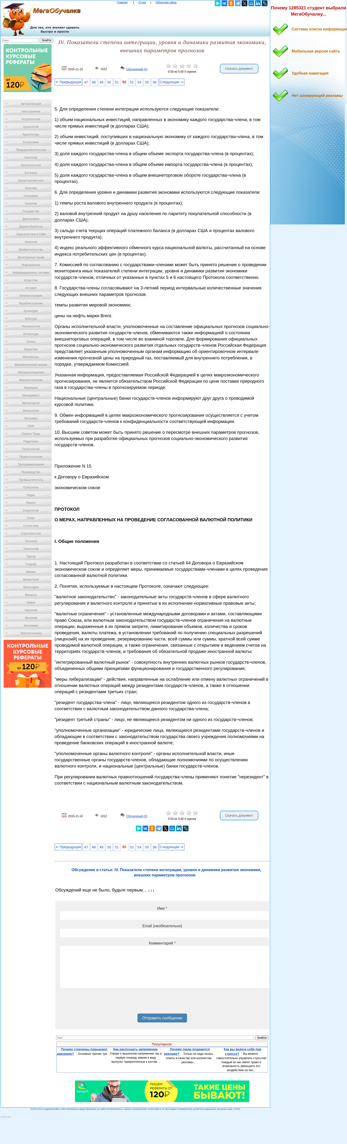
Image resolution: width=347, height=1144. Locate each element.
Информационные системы (30, 272)
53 (132, 82)
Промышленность (31, 479)
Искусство (31, 280)
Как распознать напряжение (135, 1049)
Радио (31, 495)
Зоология (31, 242)
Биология (31, 157)
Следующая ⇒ (171, 82)
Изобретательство (31, 249)
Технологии (31, 549)
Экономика (30, 625)
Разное (31, 503)
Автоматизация (31, 104)
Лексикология (31, 326)
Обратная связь (165, 2)
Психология (31, 487)
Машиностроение (31, 380)
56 (155, 82)
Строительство (31, 533)
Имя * (162, 908)
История (31, 288)
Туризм (31, 556)
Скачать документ (239, 68)
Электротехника (30, 633)
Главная (122, 2)
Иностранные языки (30, 257)
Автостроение (31, 111)
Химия (31, 602)
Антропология (31, 119)
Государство (31, 211)
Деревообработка (31, 226)
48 (94, 82)
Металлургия (31, 403)
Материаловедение (31, 372)
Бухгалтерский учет (31, 180)
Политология (31, 449)
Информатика (31, 265)
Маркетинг (31, 349)
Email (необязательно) (162, 926)
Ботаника (31, 173)
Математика (31, 357)
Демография (31, 219)
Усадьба (30, 564)
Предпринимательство (31, 150)
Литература (31, 334)
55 (147, 82)
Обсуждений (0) (136, 69)
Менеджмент (31, 395)
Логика (30, 341)
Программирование (31, 464)
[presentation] (96, 1002)
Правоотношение (30, 456)
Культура (31, 318)
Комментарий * (162, 943)
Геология (31, 203)
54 (139, 82)
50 (109, 82)
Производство (31, 472)
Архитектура (31, 134)
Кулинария (31, 311)
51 (117, 82)
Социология (31, 510)
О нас (142, 2)
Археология (31, 127)
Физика (31, 572)
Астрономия (31, 142)
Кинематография (31, 295)
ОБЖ (31, 426)
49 (101, 82)
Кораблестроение (31, 303)
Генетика (31, 188)
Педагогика (31, 441)
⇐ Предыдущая (68, 82)
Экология (31, 618)
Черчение (30, 610)
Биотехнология (31, 165)
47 (86, 82)
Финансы (31, 595)
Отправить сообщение (162, 1018)
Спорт (31, 518)
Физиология (31, 579)
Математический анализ (31, 364)
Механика (31, 418)
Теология (31, 541)
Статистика (30, 526)
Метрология (31, 410)
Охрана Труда (31, 433)
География (31, 196)
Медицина (31, 387)
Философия (31, 587)
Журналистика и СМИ (30, 234)
